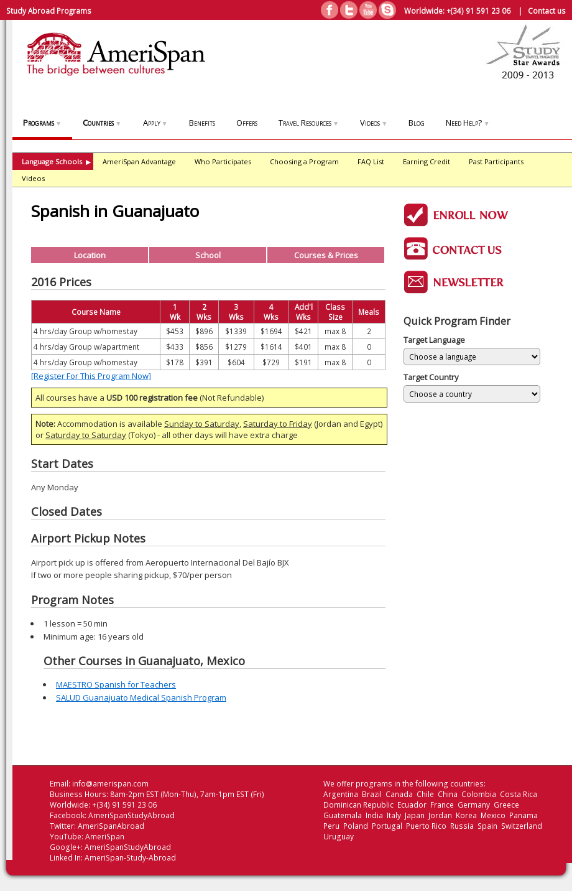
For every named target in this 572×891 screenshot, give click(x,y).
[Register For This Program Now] (91, 375)
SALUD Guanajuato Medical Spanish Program (141, 697)
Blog (416, 122)
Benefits (202, 122)
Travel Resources (309, 122)
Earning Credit (426, 161)
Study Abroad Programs (48, 11)
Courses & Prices (326, 255)
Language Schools (56, 161)
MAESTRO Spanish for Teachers (116, 684)
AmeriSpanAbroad (111, 826)
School (208, 255)
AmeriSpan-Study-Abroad (130, 857)
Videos (373, 122)
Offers (246, 122)
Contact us (547, 11)
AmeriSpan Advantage (139, 161)
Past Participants (496, 161)
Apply (155, 122)
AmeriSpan (104, 836)
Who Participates (223, 161)
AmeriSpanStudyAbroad (131, 815)
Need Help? (467, 122)
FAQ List (371, 161)
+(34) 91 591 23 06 (478, 11)
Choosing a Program (304, 161)
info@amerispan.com (110, 783)
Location (90, 255)
